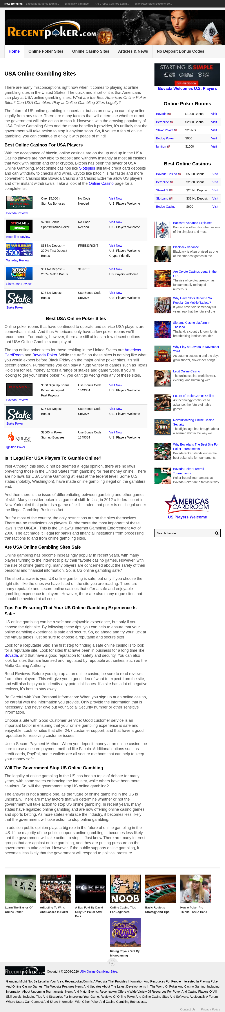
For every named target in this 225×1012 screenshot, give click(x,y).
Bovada (11, 655)
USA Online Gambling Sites (98, 971)
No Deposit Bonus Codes (180, 51)
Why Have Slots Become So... (153, 3)
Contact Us (187, 1009)
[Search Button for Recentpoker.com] (216, 533)
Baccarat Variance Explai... (42, 3)
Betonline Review (18, 237)
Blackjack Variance (77, 3)
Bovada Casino (166, 174)
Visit (214, 114)
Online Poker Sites (45, 51)
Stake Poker (14, 307)
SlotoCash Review (18, 284)
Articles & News (133, 51)
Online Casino (101, 183)
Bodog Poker (165, 138)
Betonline (162, 122)
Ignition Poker (15, 447)
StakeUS (162, 190)
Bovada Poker (45, 355)
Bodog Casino (166, 206)
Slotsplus (87, 168)
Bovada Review (16, 213)
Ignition (161, 146)
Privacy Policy (210, 1009)
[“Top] (112, 963)
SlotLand (162, 198)
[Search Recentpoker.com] (187, 533)
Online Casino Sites (90, 51)
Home (14, 51)
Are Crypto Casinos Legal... (112, 3)
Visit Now (115, 198)
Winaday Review (17, 260)
